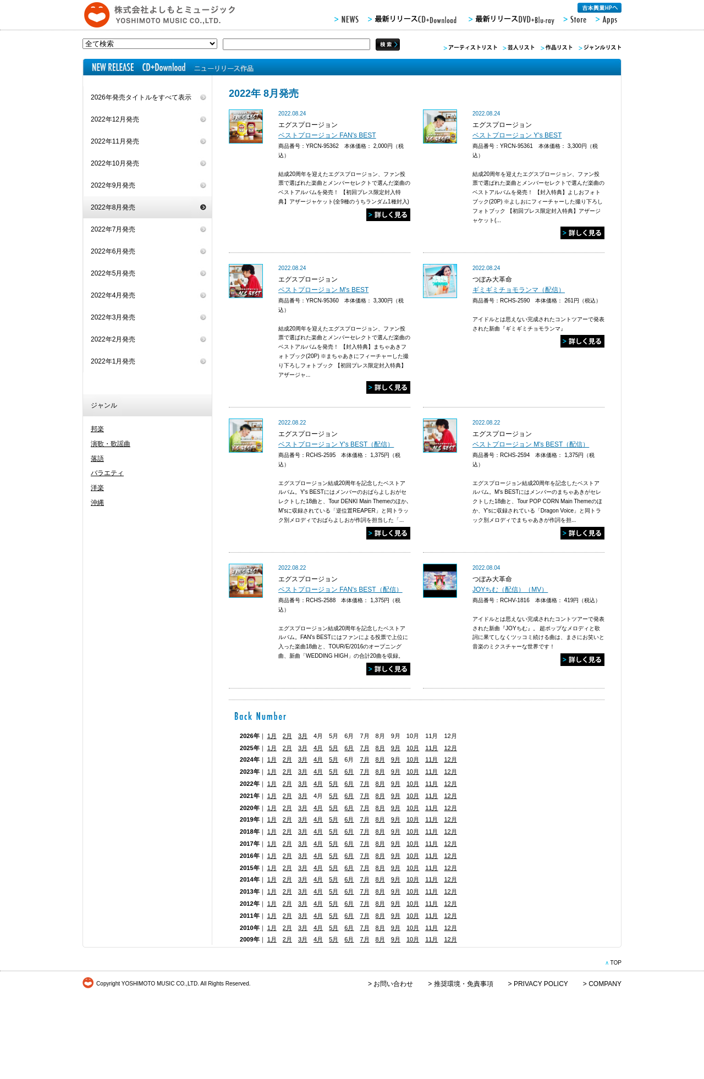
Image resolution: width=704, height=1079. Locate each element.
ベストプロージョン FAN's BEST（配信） (340, 589)
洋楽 (97, 488)
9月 (395, 748)
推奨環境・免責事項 (463, 984)
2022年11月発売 (115, 141)
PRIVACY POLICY (541, 984)
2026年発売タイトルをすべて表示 (141, 97)
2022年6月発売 (113, 251)
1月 (272, 736)
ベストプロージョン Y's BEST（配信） (336, 444)
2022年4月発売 (113, 295)
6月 (349, 748)
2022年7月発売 (113, 229)
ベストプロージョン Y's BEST (517, 135)
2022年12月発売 (115, 119)
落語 (97, 459)
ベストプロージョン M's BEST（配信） (530, 444)
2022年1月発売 (113, 361)
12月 (450, 748)
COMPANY (605, 984)
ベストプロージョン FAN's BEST (327, 135)
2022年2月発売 (113, 339)
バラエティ (107, 473)
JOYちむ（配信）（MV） (510, 589)
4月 (318, 748)
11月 (431, 748)
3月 (302, 736)
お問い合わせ (393, 984)
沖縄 (97, 503)
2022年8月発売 (113, 207)
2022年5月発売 (113, 273)
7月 (364, 748)
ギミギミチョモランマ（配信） (518, 290)
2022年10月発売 (115, 163)
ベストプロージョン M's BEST (323, 290)
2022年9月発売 (113, 185)
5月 (333, 748)
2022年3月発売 (113, 317)
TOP (616, 963)
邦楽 (97, 429)
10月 (412, 748)
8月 (380, 748)
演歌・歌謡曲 (110, 444)
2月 (287, 736)
